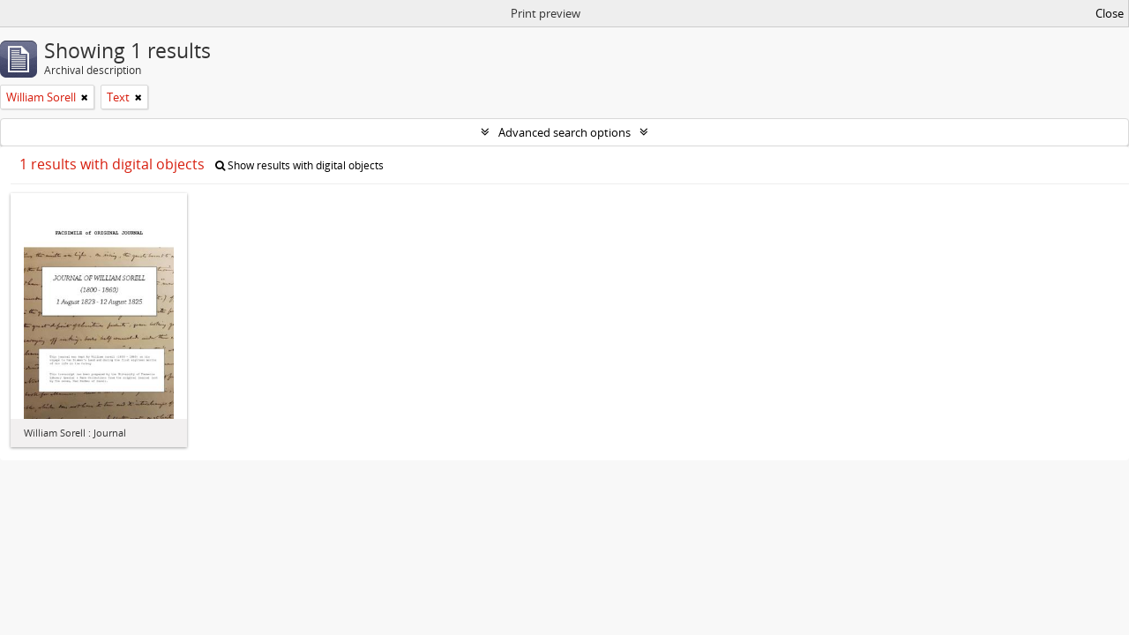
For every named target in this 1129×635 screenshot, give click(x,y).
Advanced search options (564, 132)
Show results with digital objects (299, 165)
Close (1109, 13)
